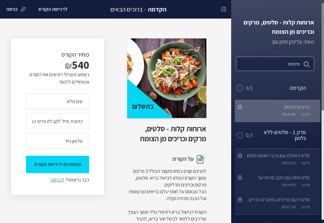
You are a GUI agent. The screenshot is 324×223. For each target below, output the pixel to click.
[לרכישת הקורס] (53, 9)
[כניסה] (16, 9)
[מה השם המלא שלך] (57, 101)
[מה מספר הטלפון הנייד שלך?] (57, 141)
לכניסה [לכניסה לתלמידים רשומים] (57, 180)
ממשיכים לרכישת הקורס (57, 164)
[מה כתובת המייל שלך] (57, 121)
